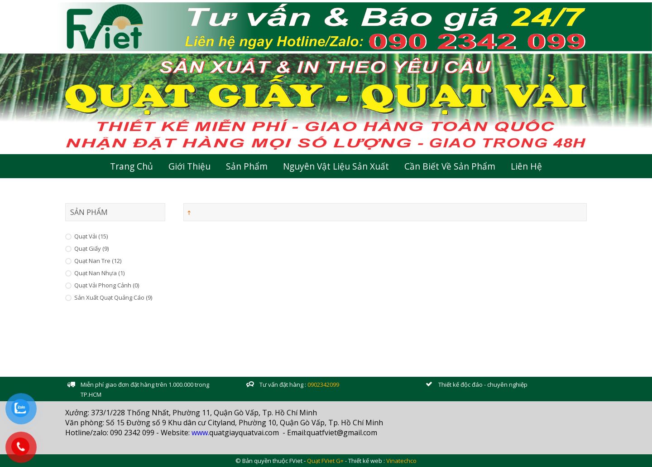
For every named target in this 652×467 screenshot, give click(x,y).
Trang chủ (131, 166)
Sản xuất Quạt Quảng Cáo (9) (113, 297)
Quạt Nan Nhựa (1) (99, 273)
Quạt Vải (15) (91, 236)
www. (200, 433)
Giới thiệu (189, 166)
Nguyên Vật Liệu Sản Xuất (336, 166)
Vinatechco (401, 461)
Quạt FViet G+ (325, 461)
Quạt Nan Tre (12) (97, 261)
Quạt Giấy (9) (91, 248)
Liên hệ (526, 166)
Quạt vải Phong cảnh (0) (106, 285)
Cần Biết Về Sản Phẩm (449, 166)
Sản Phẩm (247, 166)
